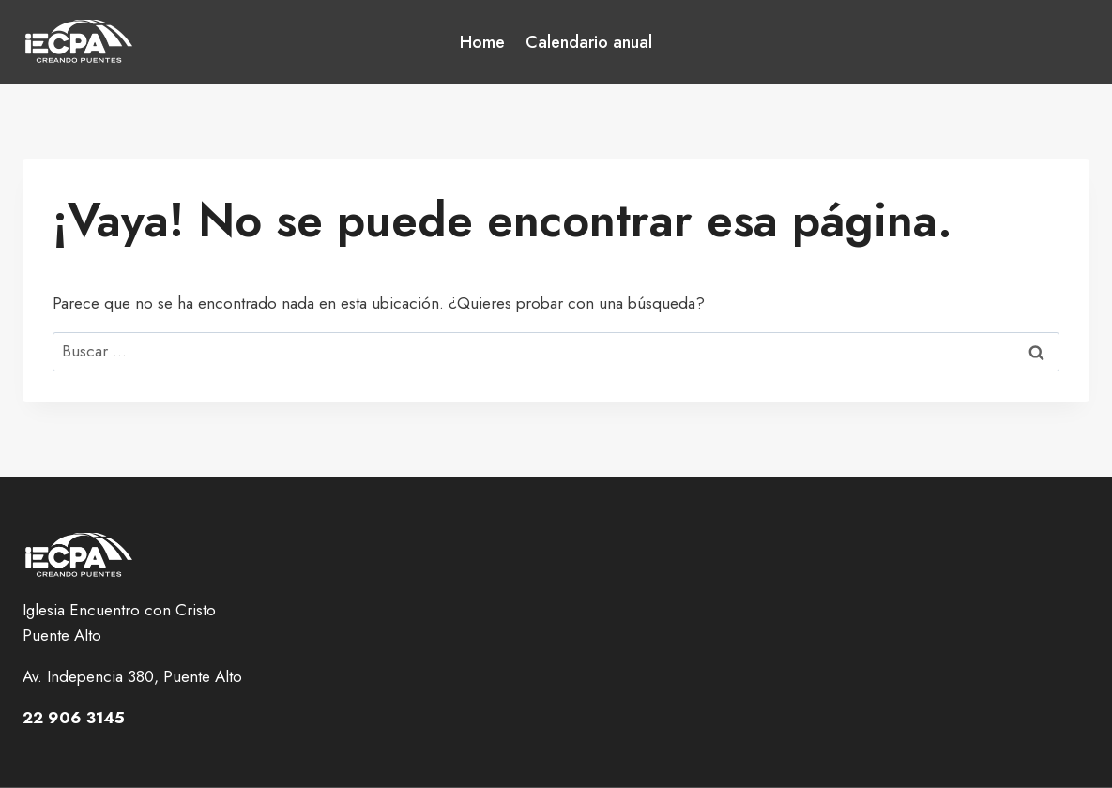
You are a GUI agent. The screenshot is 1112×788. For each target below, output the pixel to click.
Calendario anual (589, 42)
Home (482, 42)
